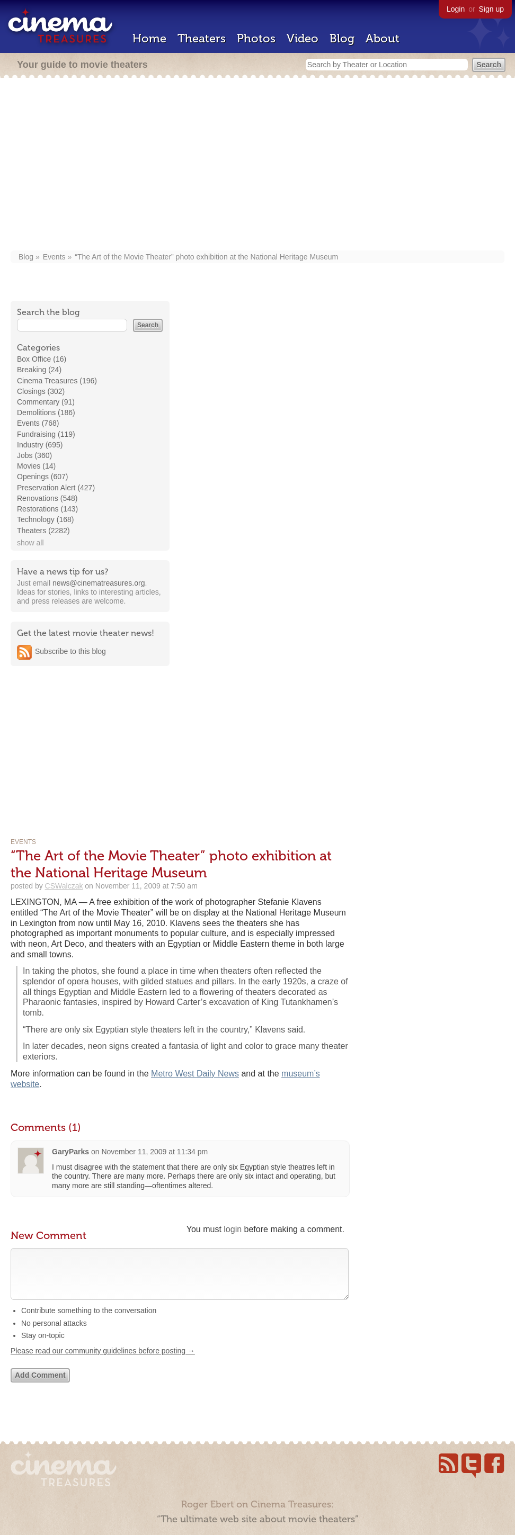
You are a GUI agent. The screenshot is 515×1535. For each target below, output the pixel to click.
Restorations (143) (47, 509)
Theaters (201, 38)
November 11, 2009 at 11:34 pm (154, 1151)
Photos (256, 38)
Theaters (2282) (43, 530)
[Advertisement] (257, 165)
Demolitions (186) (46, 412)
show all (30, 542)
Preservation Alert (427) (56, 487)
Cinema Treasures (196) (57, 380)
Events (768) (38, 423)
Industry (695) (40, 445)
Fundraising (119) (46, 434)
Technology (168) (45, 519)
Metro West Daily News (195, 1073)
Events (54, 257)
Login (456, 9)
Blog (342, 38)
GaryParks (70, 1151)
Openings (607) (42, 476)
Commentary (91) (46, 402)
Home (149, 38)
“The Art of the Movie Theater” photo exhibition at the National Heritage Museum (206, 257)
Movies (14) (36, 466)
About (382, 38)
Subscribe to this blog (70, 651)
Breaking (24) (39, 369)
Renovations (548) (47, 498)
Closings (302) (41, 391)
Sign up (491, 9)
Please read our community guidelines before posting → (103, 1361)
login (233, 1229)
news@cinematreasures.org (98, 583)
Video (302, 38)
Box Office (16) (41, 359)
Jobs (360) (34, 455)
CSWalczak (64, 886)
